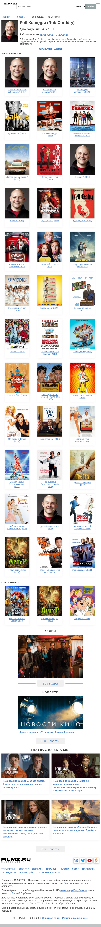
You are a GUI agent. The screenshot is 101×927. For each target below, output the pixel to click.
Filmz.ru (68, 883)
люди (75, 869)
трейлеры (8, 869)
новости (23, 869)
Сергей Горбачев (21, 893)
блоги (65, 869)
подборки (88, 869)
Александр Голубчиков (73, 890)
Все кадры (50, 683)
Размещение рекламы (75, 918)
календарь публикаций (17, 872)
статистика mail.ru (48, 872)
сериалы (52, 869)
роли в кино (47, 34)
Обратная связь (51, 918)
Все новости (51, 741)
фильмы (37, 869)
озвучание (62, 34)
